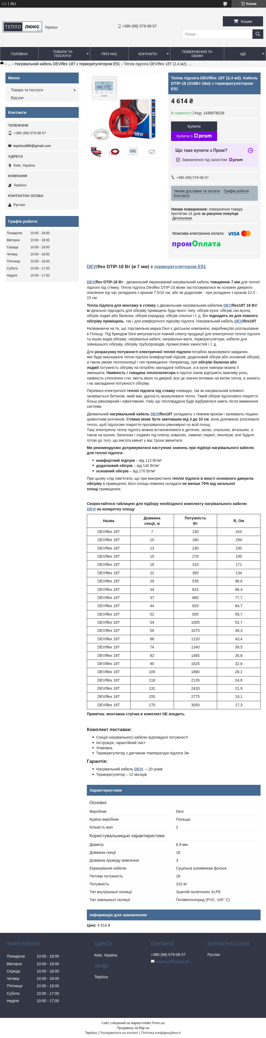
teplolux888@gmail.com (32, 146)
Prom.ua (158, 1023)
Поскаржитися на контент (119, 1033)
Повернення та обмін (197, 54)
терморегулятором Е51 (180, 266)
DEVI (92, 266)
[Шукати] (257, 34)
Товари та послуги (62, 54)
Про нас (110, 54)
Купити (194, 126)
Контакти (147, 54)
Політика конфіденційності (161, 1033)
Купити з (193, 136)
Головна (19, 54)
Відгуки (17, 98)
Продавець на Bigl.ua (133, 1028)
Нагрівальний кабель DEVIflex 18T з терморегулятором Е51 (67, 64)
